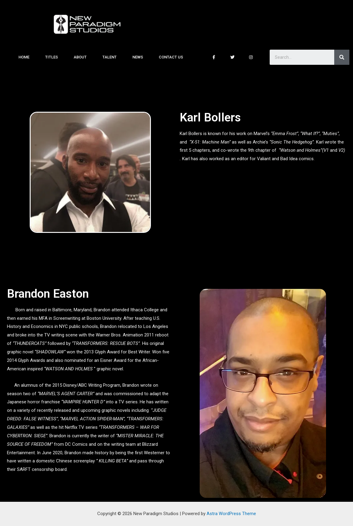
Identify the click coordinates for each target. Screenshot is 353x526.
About (80, 57)
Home (23, 57)
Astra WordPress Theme (231, 513)
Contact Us (171, 57)
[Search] (341, 57)
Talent (109, 57)
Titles (51, 57)
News (137, 57)
